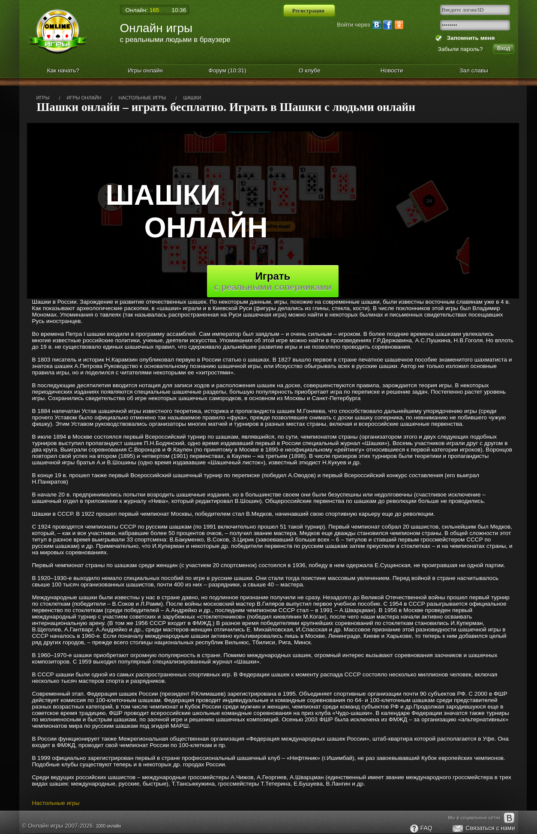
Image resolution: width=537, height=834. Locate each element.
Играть (273, 281)
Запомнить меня (469, 38)
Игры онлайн (145, 70)
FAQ (420, 829)
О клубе (310, 70)
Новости (392, 70)
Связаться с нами (483, 829)
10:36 (178, 10)
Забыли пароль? (460, 49)
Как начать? (63, 70)
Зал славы (473, 70)
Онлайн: (142, 10)
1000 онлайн (108, 826)
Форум (227, 70)
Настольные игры (56, 803)
